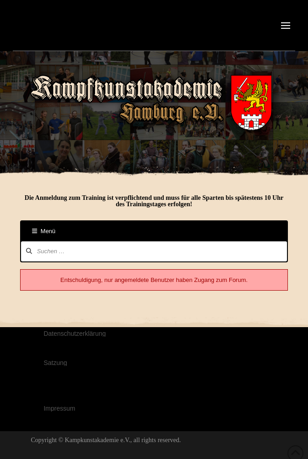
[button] (285, 25)
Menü (44, 231)
